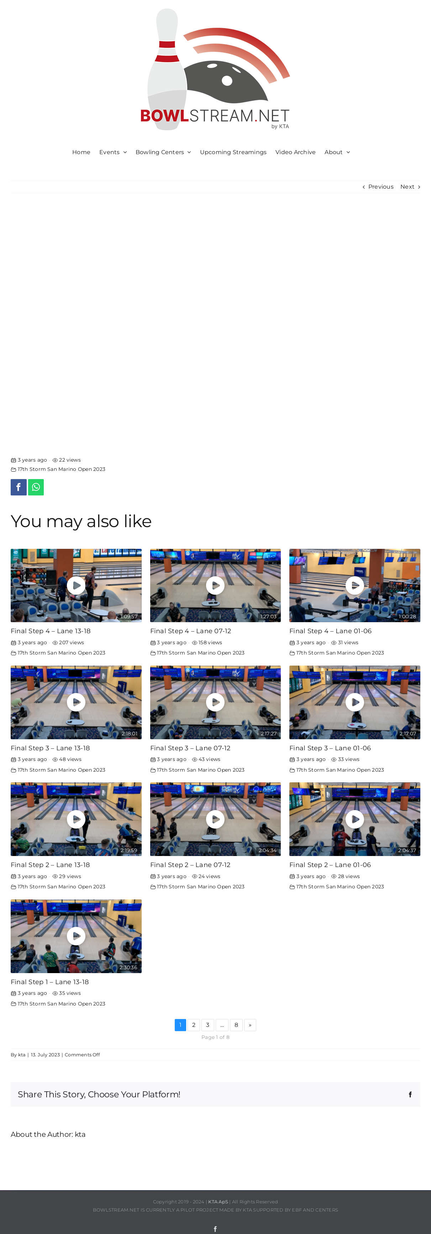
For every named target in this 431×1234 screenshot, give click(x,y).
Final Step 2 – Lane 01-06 (330, 864)
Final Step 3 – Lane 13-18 (50, 748)
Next (407, 186)
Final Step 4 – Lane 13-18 (50, 631)
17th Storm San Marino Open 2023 (61, 469)
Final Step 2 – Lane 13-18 (50, 864)
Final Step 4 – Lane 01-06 (330, 631)
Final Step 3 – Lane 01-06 (330, 748)
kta (22, 1054)
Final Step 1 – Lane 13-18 (50, 982)
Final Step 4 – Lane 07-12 (190, 631)
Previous (381, 186)
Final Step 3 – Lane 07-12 (190, 748)
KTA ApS (218, 1201)
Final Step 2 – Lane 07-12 (190, 864)
